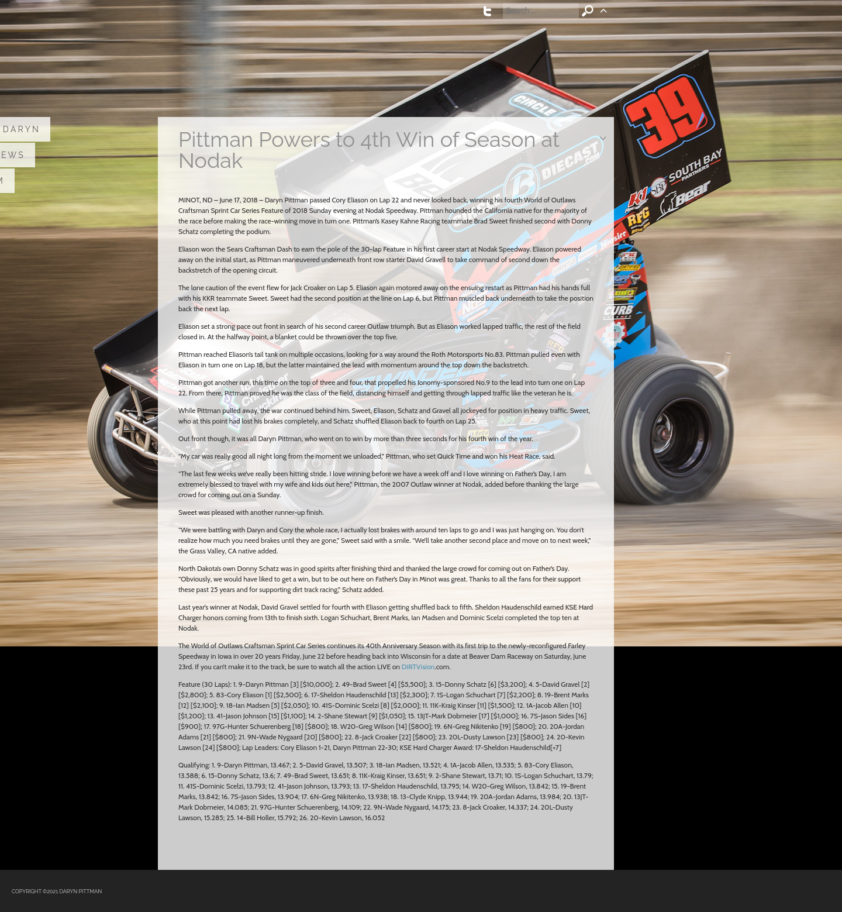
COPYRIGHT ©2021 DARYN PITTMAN (57, 891)
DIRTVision (418, 666)
